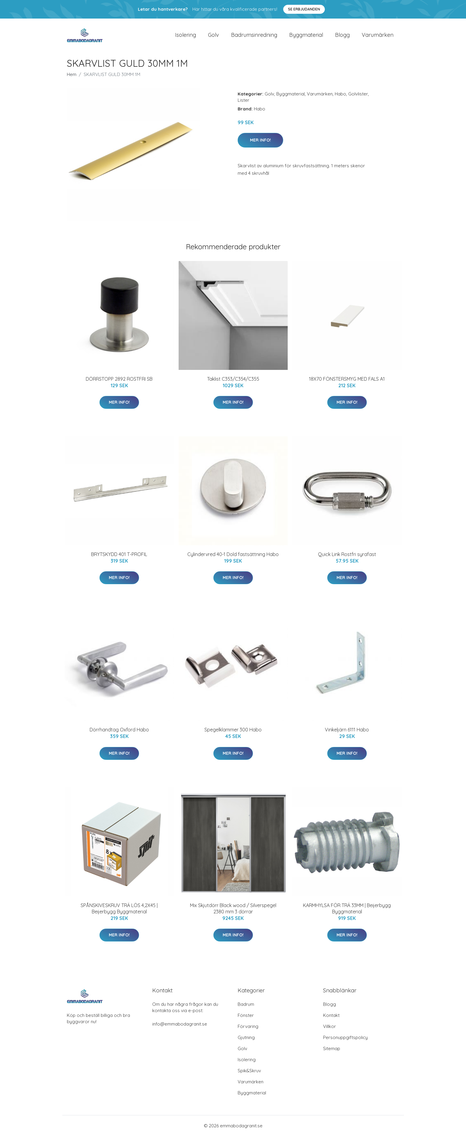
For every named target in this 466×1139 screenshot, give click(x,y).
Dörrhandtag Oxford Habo (119, 733)
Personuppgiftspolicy (345, 1040)
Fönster (246, 1018)
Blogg (342, 36)
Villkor (329, 1029)
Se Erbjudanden (304, 9)
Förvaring (248, 1029)
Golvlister (358, 97)
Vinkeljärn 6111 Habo (347, 733)
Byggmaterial (306, 36)
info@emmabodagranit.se (179, 1027)
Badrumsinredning (254, 36)
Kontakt (331, 1018)
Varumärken (377, 36)
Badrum (246, 1007)
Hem (71, 77)
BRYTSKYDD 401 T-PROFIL (119, 557)
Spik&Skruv (249, 1073)
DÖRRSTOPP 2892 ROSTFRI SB (119, 382)
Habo (340, 97)
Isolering (185, 36)
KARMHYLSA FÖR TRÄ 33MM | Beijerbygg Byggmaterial (347, 911)
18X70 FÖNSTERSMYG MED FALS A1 (347, 382)
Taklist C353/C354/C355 (233, 382)
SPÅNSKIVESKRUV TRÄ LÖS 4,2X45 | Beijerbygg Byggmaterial (119, 911)
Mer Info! (260, 143)
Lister (243, 103)
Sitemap (331, 1051)
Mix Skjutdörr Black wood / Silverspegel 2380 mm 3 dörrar (233, 911)
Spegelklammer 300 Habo (233, 733)
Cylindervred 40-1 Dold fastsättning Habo (233, 557)
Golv (213, 36)
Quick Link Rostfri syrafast (347, 557)
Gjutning (246, 1040)
